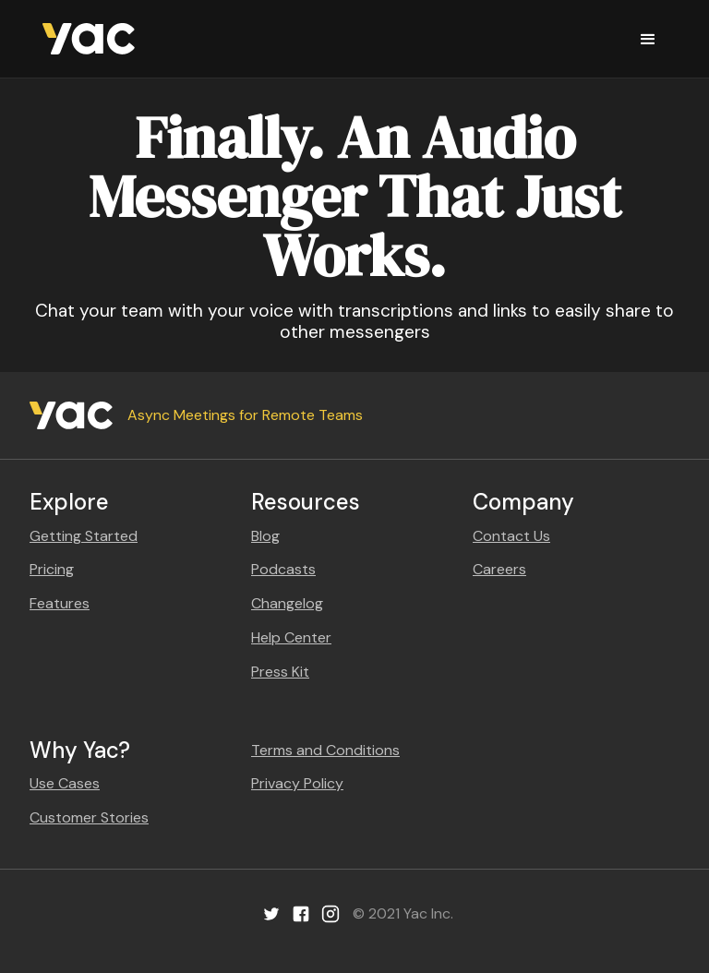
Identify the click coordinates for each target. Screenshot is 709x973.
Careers (499, 569)
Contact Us (511, 536)
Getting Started (84, 536)
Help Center (291, 637)
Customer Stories (89, 817)
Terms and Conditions (325, 750)
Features (60, 603)
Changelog (287, 603)
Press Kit (280, 671)
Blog (265, 536)
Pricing (52, 569)
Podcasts (283, 569)
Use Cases (65, 783)
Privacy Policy (297, 783)
